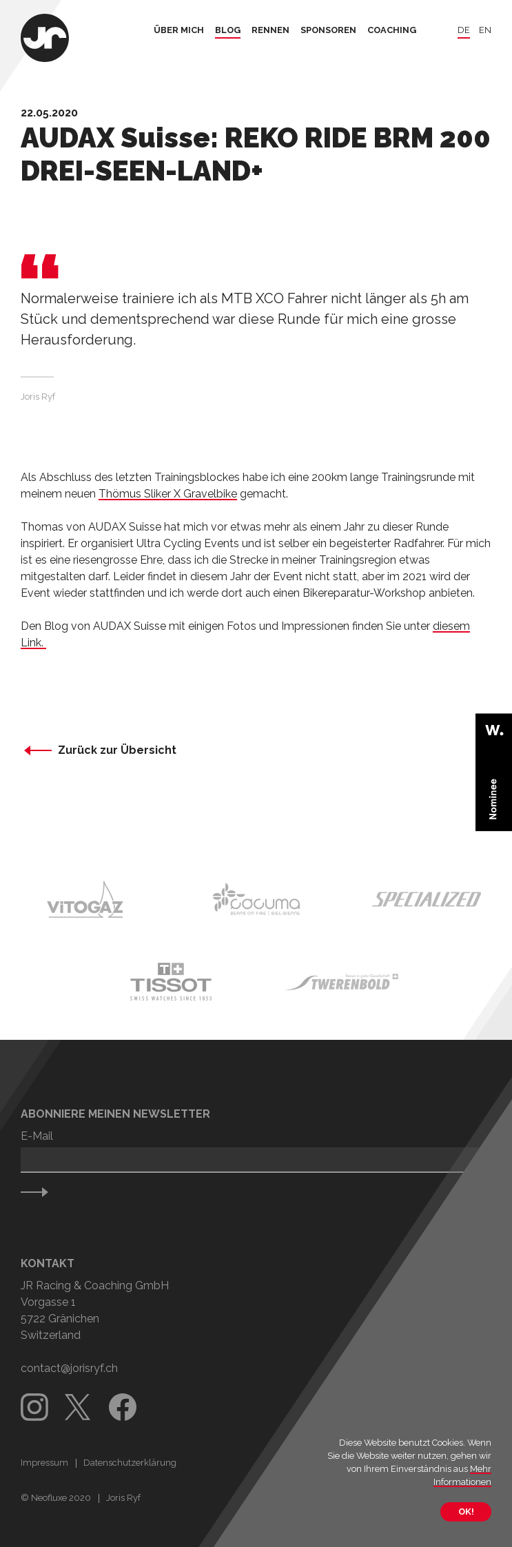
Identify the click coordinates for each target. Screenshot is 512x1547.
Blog (227, 30)
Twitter (78, 1407)
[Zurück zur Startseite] (45, 39)
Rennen (270, 30)
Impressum (44, 1462)
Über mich (179, 30)
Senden (41, 1192)
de (464, 30)
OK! (465, 1511)
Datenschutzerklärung (129, 1462)
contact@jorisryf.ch (69, 1368)
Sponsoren (328, 30)
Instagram (34, 1407)
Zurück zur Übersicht (117, 750)
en (485, 30)
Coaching (391, 30)
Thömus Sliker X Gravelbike (168, 493)
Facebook (122, 1407)
